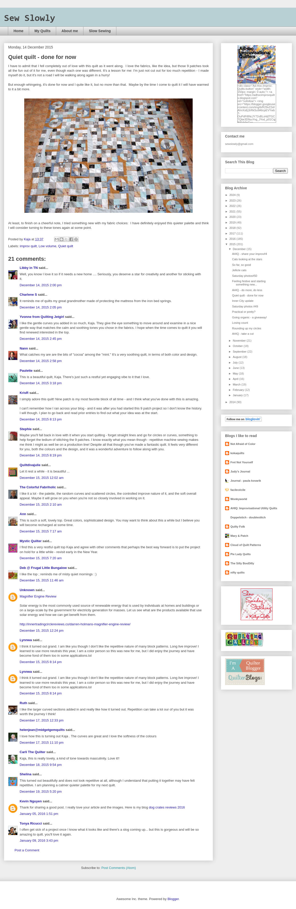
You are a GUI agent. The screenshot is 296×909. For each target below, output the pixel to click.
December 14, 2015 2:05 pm (41, 307)
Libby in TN (29, 268)
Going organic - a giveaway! (249, 317)
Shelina (25, 774)
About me (69, 31)
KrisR (24, 393)
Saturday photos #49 (245, 306)
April (236, 378)
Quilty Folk (237, 526)
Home (18, 31)
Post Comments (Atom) (118, 868)
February (239, 389)
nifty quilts (237, 572)
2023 (233, 200)
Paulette (26, 370)
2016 (233, 238)
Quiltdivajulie (30, 465)
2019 (233, 222)
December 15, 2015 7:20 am (41, 558)
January (238, 395)
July (236, 362)
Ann (23, 514)
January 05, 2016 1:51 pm (39, 814)
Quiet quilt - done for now (247, 295)
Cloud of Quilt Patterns (245, 544)
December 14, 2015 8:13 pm (41, 419)
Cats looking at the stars (247, 259)
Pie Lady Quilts (240, 554)
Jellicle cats (239, 270)
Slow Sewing (100, 31)
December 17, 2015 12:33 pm (42, 720)
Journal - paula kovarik (245, 480)
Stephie (26, 429)
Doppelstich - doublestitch (248, 517)
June (236, 367)
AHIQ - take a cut (242, 333)
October (238, 345)
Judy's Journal (240, 471)
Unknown (27, 590)
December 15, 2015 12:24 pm (42, 630)
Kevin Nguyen (31, 801)
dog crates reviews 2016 (167, 807)
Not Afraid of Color (242, 443)
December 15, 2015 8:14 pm (41, 662)
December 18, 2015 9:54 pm (41, 765)
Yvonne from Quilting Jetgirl (42, 317)
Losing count (240, 322)
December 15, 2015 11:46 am (42, 580)
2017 (233, 233)
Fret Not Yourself (241, 462)
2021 (233, 211)
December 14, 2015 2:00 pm (41, 285)
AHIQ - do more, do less (247, 290)
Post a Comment (27, 850)
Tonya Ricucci (31, 823)
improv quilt (28, 246)
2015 (233, 244)
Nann (24, 348)
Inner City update (242, 300)
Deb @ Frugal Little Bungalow (43, 568)
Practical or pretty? (243, 311)
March (237, 384)
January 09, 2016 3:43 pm (39, 840)
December (239, 249)
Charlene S (28, 294)
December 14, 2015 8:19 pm (41, 455)
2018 (233, 227)
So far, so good (241, 264)
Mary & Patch (239, 535)
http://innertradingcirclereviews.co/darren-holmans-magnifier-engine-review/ (75, 624)
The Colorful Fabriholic (38, 487)
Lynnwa (26, 640)
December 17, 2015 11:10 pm (42, 742)
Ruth (23, 703)
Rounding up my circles (246, 328)
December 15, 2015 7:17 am (41, 531)
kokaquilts (237, 453)
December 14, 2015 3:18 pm (41, 383)
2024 (233, 194)
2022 (233, 205)
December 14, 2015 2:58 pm (41, 361)
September (240, 351)
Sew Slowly (29, 18)
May (236, 373)
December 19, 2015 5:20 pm (41, 791)
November (239, 340)
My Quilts (42, 31)
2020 (233, 216)
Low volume (47, 246)
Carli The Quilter (32, 752)
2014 (233, 402)
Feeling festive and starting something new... (248, 283)
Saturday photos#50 (244, 275)
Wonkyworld (238, 499)
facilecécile (237, 489)
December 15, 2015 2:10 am (41, 504)
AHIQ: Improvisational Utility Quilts (253, 508)
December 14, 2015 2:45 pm (41, 339)
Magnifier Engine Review (38, 596)
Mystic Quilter (31, 541)
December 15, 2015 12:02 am (42, 478)
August (237, 356)
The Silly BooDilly (242, 563)
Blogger (173, 899)
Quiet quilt (65, 246)
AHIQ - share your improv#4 (249, 253)
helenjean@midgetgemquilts (42, 730)
